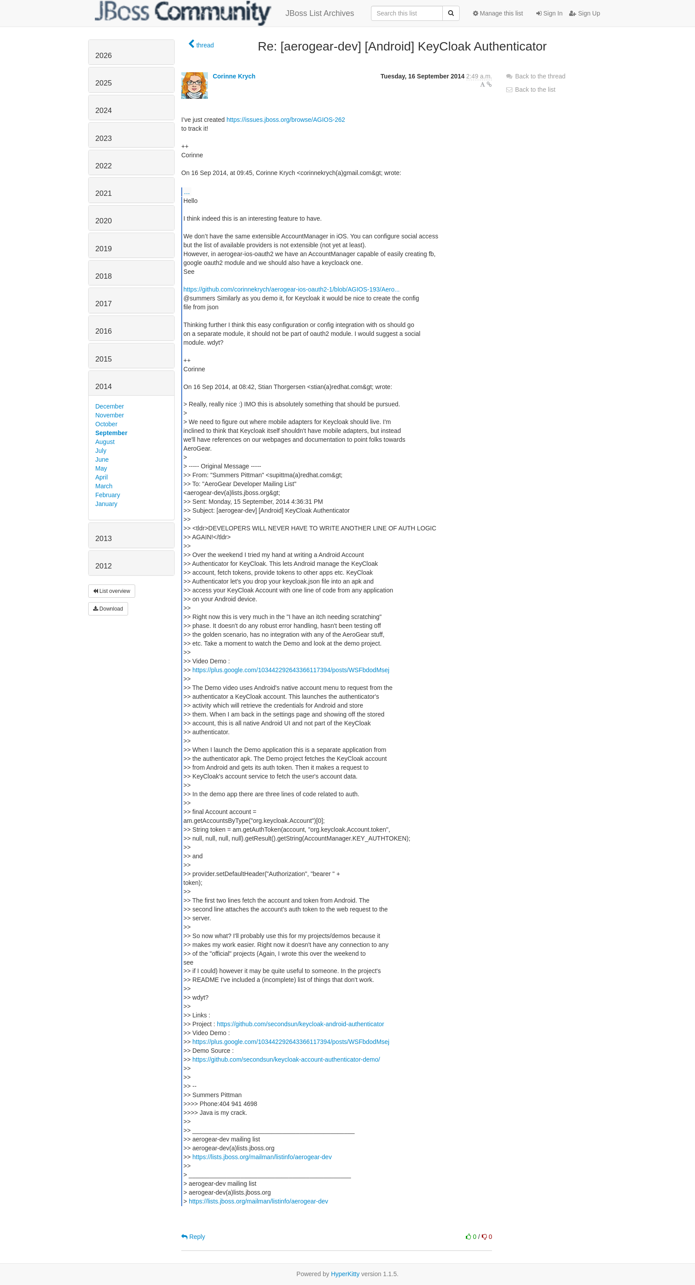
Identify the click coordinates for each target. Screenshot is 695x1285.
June (102, 459)
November (109, 415)
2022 (103, 166)
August (105, 441)
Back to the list (530, 89)
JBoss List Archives (224, 13)
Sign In (549, 13)
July (100, 450)
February (107, 494)
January (106, 503)
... (187, 191)
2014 (103, 386)
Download (108, 609)
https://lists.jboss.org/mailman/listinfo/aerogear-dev (262, 1156)
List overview (111, 591)
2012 (103, 566)
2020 (103, 221)
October (106, 424)
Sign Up (584, 13)
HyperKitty (345, 1273)
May (101, 468)
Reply (193, 1236)
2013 (103, 538)
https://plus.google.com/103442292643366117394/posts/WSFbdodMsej (290, 670)
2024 (103, 110)
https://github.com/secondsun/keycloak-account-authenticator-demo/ (286, 1059)
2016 (103, 331)
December (109, 406)
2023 (103, 138)
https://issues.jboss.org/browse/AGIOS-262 (285, 119)
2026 (103, 55)
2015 (103, 359)
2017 (103, 304)
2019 (103, 249)
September (111, 432)
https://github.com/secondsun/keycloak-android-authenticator (300, 1024)
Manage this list (498, 13)
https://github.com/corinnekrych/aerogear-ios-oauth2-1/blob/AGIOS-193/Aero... (292, 289)
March (104, 486)
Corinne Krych (234, 76)
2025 (103, 83)
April (101, 477)
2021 (103, 193)
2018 (103, 276)
